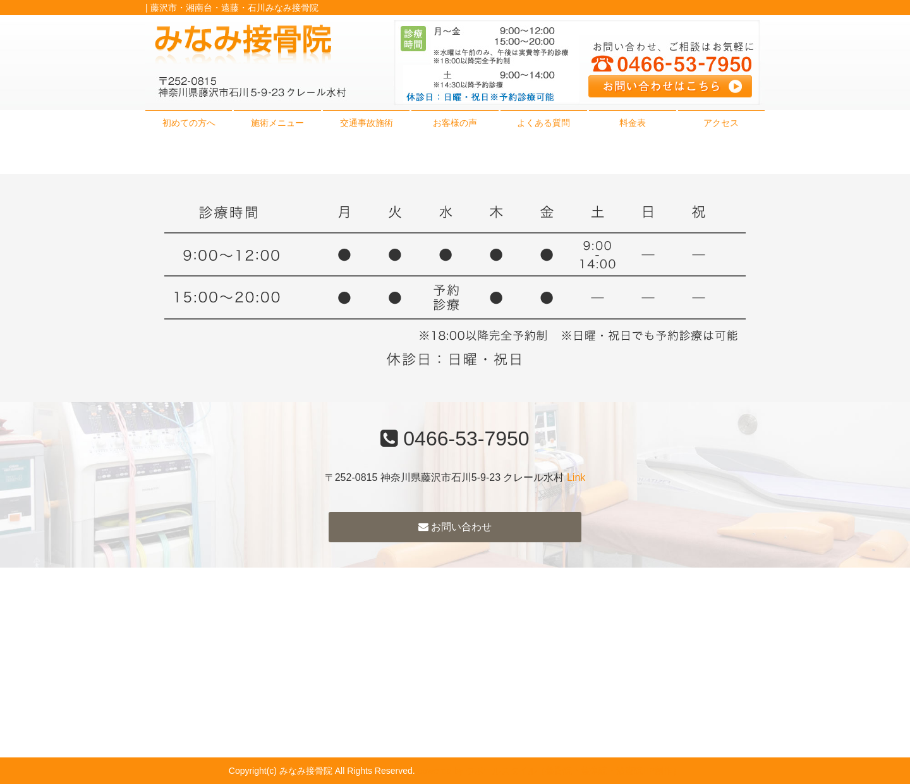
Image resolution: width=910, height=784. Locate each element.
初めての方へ (188, 123)
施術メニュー (277, 123)
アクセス (721, 123)
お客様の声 (455, 123)
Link (576, 477)
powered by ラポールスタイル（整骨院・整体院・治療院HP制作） (550, 771)
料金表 (632, 123)
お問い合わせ (455, 526)
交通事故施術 (366, 123)
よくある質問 (543, 123)
